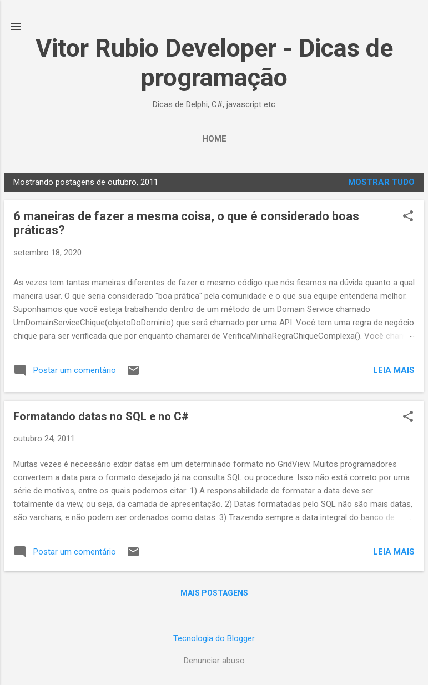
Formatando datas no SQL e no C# (101, 416)
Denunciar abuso (214, 661)
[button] (408, 217)
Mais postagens (214, 592)
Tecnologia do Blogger (214, 638)
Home (214, 139)
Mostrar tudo (381, 182)
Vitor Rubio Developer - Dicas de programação (214, 62)
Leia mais (394, 370)
